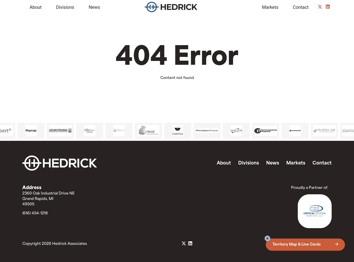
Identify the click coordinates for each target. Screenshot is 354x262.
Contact (301, 7)
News (94, 7)
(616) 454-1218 (35, 213)
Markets (270, 7)
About (36, 7)
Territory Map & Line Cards (305, 244)
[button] (267, 239)
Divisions (65, 7)
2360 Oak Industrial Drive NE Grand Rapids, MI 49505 (48, 199)
